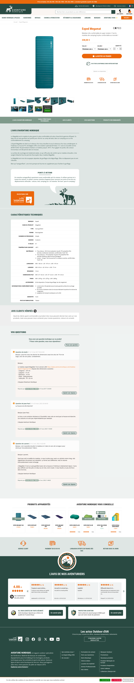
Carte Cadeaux (105, 668)
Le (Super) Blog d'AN (68, 655)
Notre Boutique (86, 658)
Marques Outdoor (106, 652)
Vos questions (89, 120)
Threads (39, 639)
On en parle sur (22, 199)
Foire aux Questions (87, 655)
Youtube (52, 639)
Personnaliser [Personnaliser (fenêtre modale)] (128, 680)
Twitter (45, 639)
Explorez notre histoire (19, 667)
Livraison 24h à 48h (102, 82)
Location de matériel (87, 664)
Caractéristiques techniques (44, 120)
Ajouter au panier (103, 56)
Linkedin (58, 639)
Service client (23, 549)
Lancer (113, 12)
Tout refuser (116, 680)
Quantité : (119, 46)
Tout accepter (105, 680)
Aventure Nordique (21, 652)
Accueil (15, 22)
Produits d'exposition (107, 665)
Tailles (84, 46)
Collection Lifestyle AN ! (108, 671)
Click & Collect (85, 661)
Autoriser (47, 110)
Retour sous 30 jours (115, 82)
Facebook (33, 639)
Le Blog (15, 639)
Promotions (104, 655)
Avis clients (84, 669)
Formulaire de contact (88, 652)
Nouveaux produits (107, 658)
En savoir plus (56, 613)
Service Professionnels (88, 667)
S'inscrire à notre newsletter (94, 639)
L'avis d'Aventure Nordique (22, 120)
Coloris (99, 46)
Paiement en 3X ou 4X (88, 82)
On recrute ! (65, 658)
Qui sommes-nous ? (68, 652)
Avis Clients (67, 120)
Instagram (27, 639)
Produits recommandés (112, 120)
